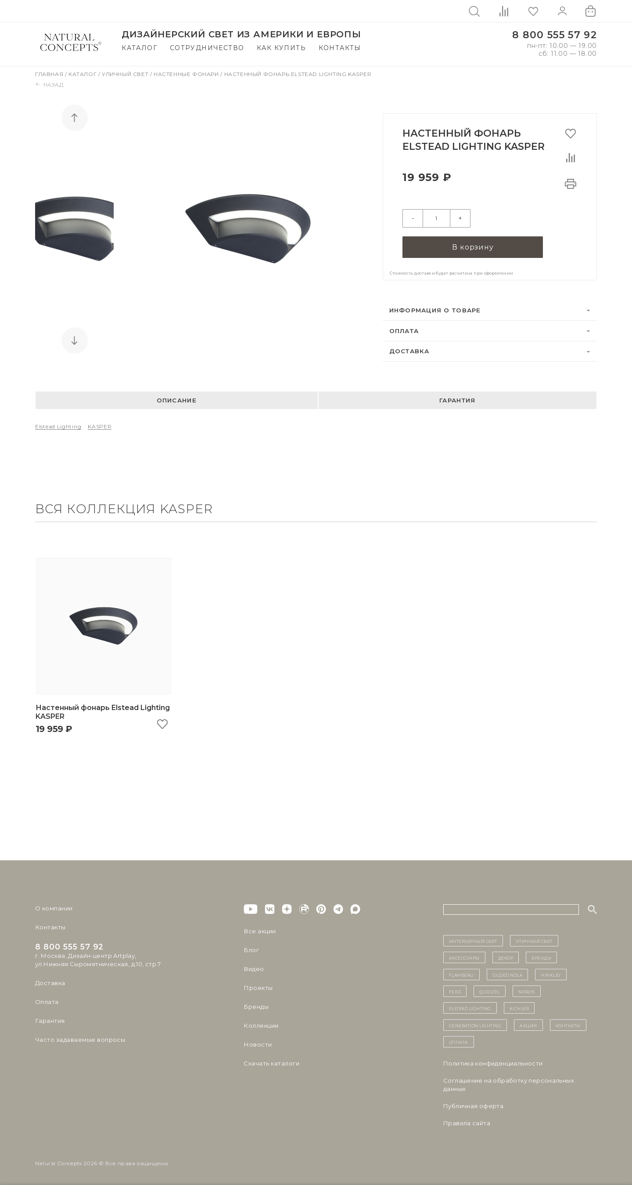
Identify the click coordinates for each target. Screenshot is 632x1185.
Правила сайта (466, 1122)
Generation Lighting (475, 1024)
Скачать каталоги (271, 1062)
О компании (53, 907)
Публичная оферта (473, 1105)
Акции (528, 1024)
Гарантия (457, 399)
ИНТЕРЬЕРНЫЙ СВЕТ (473, 939)
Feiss (455, 990)
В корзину (472, 246)
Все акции (259, 930)
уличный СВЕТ (534, 939)
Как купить (281, 48)
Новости (257, 1043)
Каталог (139, 48)
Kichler (519, 1007)
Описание (177, 399)
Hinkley (551, 973)
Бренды (256, 1005)
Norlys (526, 990)
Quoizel (489, 990)
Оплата (404, 329)
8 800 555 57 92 (554, 34)
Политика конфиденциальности (493, 1062)
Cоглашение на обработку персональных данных (508, 1083)
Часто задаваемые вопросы (79, 1038)
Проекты (258, 986)
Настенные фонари (187, 74)
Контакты (340, 48)
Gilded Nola (507, 973)
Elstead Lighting (58, 425)
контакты (568, 1024)
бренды (541, 956)
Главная (50, 74)
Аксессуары (464, 956)
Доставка (409, 350)
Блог (251, 949)
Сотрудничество (207, 48)
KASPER (99, 425)
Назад (49, 84)
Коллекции (261, 1024)
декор (506, 956)
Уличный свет (126, 74)
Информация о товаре (435, 309)
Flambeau (461, 973)
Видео (253, 967)
